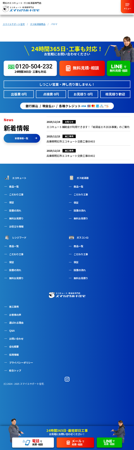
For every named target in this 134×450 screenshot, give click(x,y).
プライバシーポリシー (21, 362)
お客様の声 (15, 314)
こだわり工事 (16, 194)
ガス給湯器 (78, 177)
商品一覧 (14, 186)
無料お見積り (16, 218)
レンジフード (15, 237)
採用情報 (14, 354)
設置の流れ (15, 210)
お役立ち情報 (16, 226)
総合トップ (15, 370)
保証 (11, 202)
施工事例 (14, 306)
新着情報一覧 (26, 138)
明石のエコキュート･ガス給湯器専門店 (22, 2)
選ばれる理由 (16, 322)
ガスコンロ (78, 237)
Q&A (12, 330)
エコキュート (15, 177)
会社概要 (14, 346)
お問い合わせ (16, 338)
